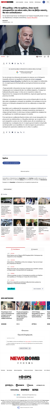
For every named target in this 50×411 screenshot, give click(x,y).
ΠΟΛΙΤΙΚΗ (31, 2)
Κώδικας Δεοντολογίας (28, 370)
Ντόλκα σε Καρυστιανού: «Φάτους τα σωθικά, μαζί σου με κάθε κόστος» (30, 209)
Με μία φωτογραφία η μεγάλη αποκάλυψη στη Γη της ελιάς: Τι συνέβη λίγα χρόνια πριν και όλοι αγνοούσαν (22, 316)
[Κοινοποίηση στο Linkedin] (18, 63)
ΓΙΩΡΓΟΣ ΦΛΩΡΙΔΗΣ (7, 189)
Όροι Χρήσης (9, 370)
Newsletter (12, 182)
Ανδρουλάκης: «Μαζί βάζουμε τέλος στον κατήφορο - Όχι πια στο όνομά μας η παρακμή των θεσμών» (24, 262)
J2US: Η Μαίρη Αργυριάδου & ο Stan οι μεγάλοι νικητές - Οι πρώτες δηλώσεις (38, 314)
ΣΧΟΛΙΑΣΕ (39, 56)
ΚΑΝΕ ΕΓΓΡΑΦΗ (25, 348)
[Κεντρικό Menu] (48, 2)
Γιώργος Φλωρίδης (32, 17)
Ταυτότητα (3, 370)
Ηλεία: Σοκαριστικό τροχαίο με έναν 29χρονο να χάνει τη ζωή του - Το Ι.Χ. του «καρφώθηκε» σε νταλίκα (5, 231)
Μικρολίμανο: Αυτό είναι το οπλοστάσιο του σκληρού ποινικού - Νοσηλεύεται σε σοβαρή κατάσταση (7, 315)
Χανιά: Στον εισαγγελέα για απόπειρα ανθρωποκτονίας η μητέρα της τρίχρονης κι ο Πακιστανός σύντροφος (43, 210)
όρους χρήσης (28, 341)
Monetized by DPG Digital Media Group (29, 394)
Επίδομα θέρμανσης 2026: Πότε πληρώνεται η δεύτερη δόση (43, 229)
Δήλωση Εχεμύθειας (18, 370)
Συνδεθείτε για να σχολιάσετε (11, 163)
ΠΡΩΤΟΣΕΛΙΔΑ (38, 2)
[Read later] (48, 56)
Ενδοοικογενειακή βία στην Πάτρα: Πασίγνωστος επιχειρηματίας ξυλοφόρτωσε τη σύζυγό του (18, 209)
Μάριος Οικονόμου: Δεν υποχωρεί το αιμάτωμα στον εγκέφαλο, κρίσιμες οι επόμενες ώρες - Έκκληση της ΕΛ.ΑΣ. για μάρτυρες (6, 210)
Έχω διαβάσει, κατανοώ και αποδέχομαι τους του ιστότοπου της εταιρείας (25, 341)
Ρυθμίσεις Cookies (38, 370)
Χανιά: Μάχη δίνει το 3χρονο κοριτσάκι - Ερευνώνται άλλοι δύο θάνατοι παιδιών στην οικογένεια (18, 230)
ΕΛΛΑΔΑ (26, 2)
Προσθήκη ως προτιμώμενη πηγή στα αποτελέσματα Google (24, 72)
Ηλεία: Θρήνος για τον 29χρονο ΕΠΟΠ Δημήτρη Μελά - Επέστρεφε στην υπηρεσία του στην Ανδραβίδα (24, 256)
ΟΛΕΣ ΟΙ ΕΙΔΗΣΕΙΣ (19, 2)
